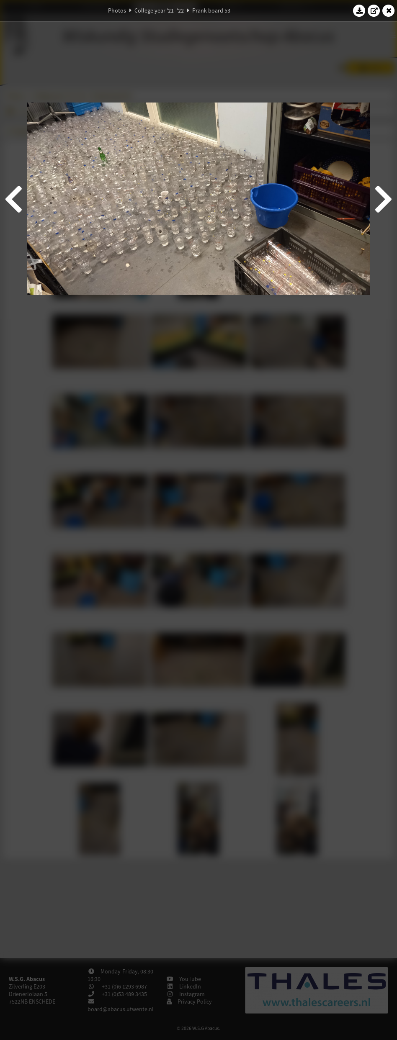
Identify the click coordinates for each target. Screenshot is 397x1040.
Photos (117, 10)
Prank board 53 (211, 10)
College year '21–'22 (159, 10)
